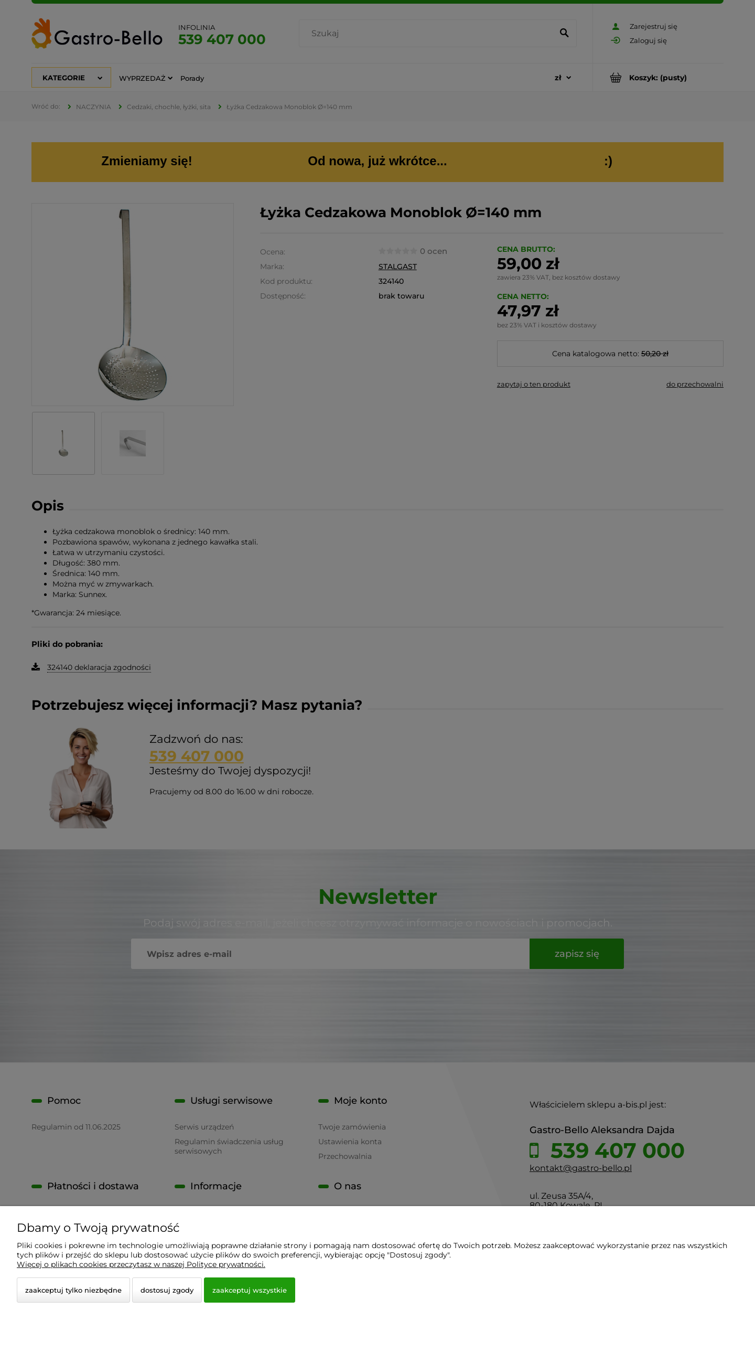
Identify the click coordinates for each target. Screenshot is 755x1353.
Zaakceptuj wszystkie (249, 1290)
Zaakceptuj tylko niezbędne (73, 1290)
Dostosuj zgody (167, 1290)
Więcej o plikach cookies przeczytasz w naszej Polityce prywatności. (141, 1264)
